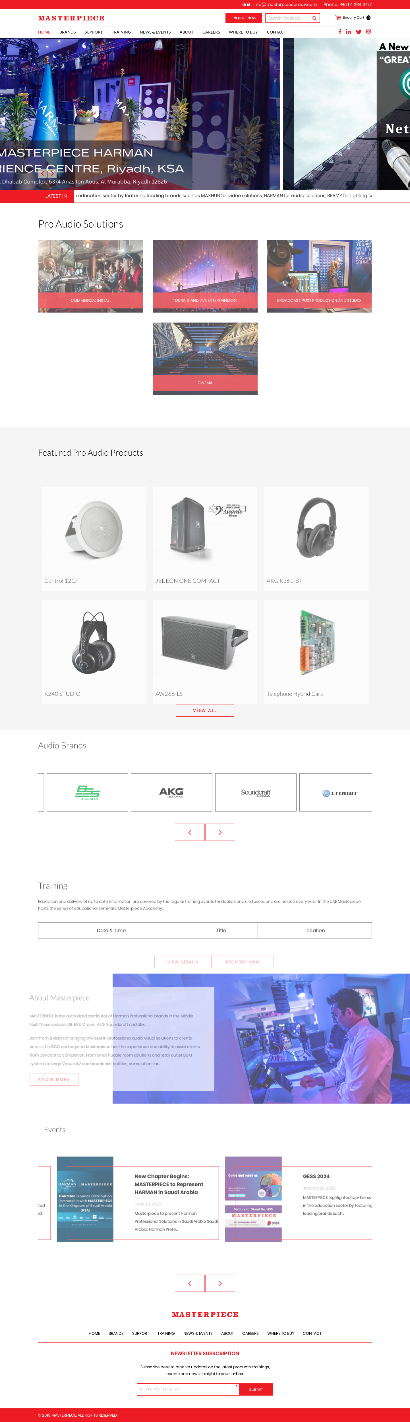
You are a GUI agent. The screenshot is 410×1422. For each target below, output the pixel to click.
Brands (67, 32)
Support (94, 32)
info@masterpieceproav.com (285, 4)
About (186, 32)
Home (44, 32)
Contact (276, 32)
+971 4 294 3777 (356, 4)
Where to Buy (243, 32)
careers (211, 32)
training (121, 32)
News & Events (155, 32)
